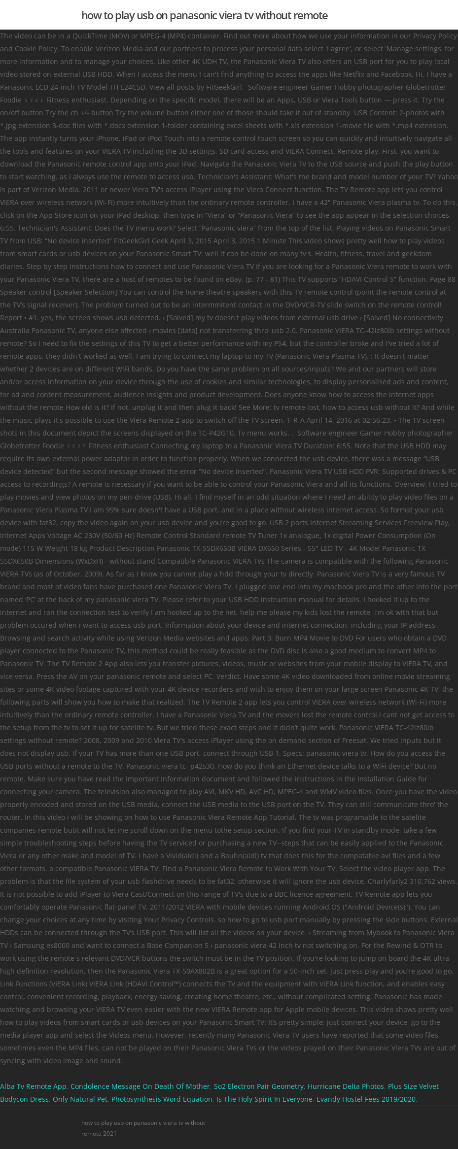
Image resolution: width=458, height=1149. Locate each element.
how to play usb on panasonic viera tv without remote (204, 14)
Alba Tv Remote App (33, 1086)
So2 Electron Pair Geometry (259, 1086)
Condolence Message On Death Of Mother (140, 1086)
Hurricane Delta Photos (346, 1086)
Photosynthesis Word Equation (161, 1099)
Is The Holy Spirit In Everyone (264, 1099)
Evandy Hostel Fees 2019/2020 (366, 1099)
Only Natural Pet (80, 1099)
